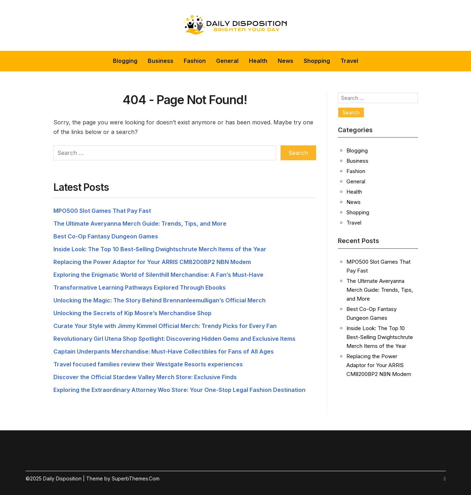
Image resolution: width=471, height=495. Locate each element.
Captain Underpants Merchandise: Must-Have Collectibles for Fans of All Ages (163, 351)
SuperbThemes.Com (135, 478)
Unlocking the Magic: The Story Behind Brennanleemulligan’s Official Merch (159, 300)
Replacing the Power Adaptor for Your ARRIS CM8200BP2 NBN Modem (152, 261)
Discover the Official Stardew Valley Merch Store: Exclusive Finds (145, 377)
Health (258, 60)
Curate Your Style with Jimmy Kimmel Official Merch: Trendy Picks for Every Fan (165, 325)
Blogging (125, 60)
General (227, 60)
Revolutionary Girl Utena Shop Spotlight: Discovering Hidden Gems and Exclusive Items (174, 338)
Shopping (317, 60)
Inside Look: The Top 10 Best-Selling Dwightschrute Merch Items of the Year (159, 249)
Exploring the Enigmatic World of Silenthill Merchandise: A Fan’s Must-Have (158, 274)
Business (160, 60)
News (285, 60)
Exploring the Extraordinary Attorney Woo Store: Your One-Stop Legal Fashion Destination (179, 389)
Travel (349, 60)
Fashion (195, 60)
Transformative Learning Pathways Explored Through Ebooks (139, 287)
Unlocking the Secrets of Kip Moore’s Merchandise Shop (132, 313)
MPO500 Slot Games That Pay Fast (102, 210)
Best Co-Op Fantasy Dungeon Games (105, 236)
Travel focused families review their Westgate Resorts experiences (148, 364)
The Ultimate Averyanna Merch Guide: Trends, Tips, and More (139, 223)
